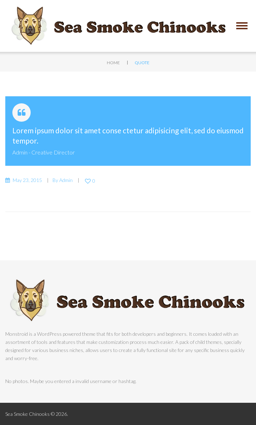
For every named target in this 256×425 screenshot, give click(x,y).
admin (20, 152)
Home (113, 62)
